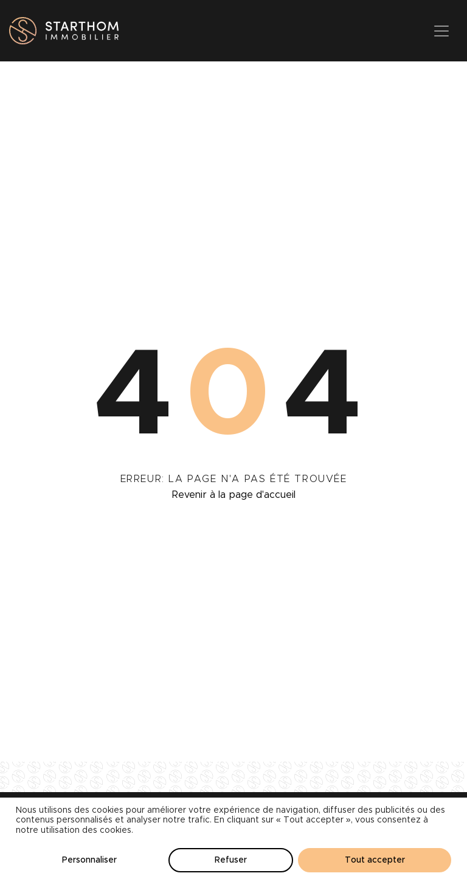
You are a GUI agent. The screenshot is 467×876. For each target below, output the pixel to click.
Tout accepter (375, 860)
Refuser (231, 860)
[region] (233, 837)
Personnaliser (89, 860)
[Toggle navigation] (441, 31)
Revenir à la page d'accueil (234, 495)
